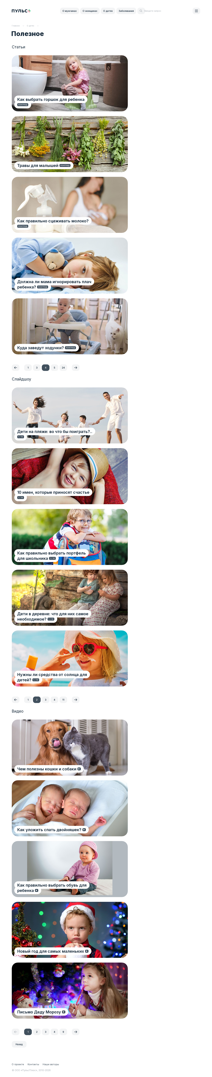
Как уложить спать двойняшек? (50, 829)
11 (63, 699)
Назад (19, 1044)
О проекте (18, 1064)
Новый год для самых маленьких (51, 951)
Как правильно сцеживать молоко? (53, 226)
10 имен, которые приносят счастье (54, 497)
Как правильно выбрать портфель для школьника (56, 555)
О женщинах (90, 10)
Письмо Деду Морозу (39, 1011)
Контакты (33, 1064)
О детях (108, 10)
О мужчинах (69, 10)
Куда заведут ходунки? (41, 347)
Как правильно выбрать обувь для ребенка (61, 890)
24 (63, 367)
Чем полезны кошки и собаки (47, 768)
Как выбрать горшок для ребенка (51, 104)
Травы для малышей (38, 165)
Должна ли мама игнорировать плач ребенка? (55, 284)
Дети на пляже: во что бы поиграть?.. (55, 436)
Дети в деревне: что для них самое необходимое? (53, 616)
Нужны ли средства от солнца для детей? (60, 674)
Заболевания (126, 10)
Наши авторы (51, 1064)
